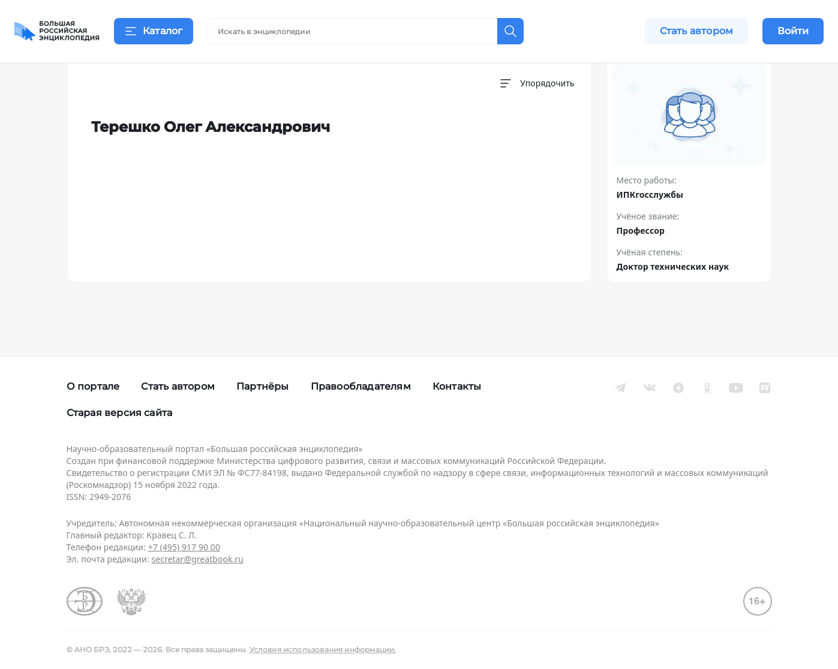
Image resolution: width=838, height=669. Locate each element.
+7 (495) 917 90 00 (184, 547)
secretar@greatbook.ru (197, 559)
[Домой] (57, 31)
